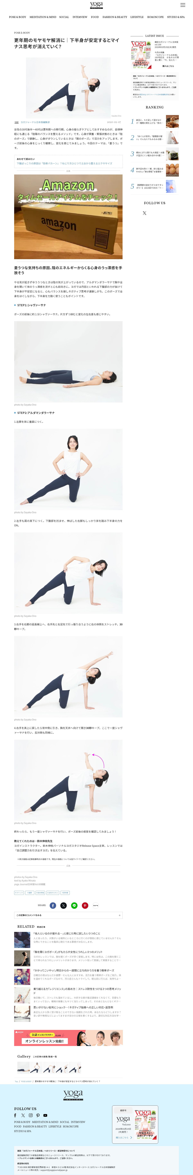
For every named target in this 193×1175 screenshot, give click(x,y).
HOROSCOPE (155, 17)
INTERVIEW (80, 17)
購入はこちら (168, 66)
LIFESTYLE (137, 17)
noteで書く (95, 905)
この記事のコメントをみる (28, 915)
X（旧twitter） (63, 905)
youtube (86, 1100)
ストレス (19, 892)
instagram (154, 213)
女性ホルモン (53, 892)
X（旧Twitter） (65, 1100)
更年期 (65, 892)
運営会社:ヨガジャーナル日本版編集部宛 (154, 94)
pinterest (164, 213)
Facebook (53, 905)
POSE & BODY (17, 17)
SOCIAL (64, 17)
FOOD (95, 17)
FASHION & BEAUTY (115, 17)
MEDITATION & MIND (43, 17)
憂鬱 (30, 892)
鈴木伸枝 (41, 892)
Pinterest (85, 905)
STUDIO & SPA (176, 17)
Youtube (173, 213)
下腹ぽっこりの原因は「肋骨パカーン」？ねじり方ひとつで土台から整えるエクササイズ (61, 163)
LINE (74, 905)
